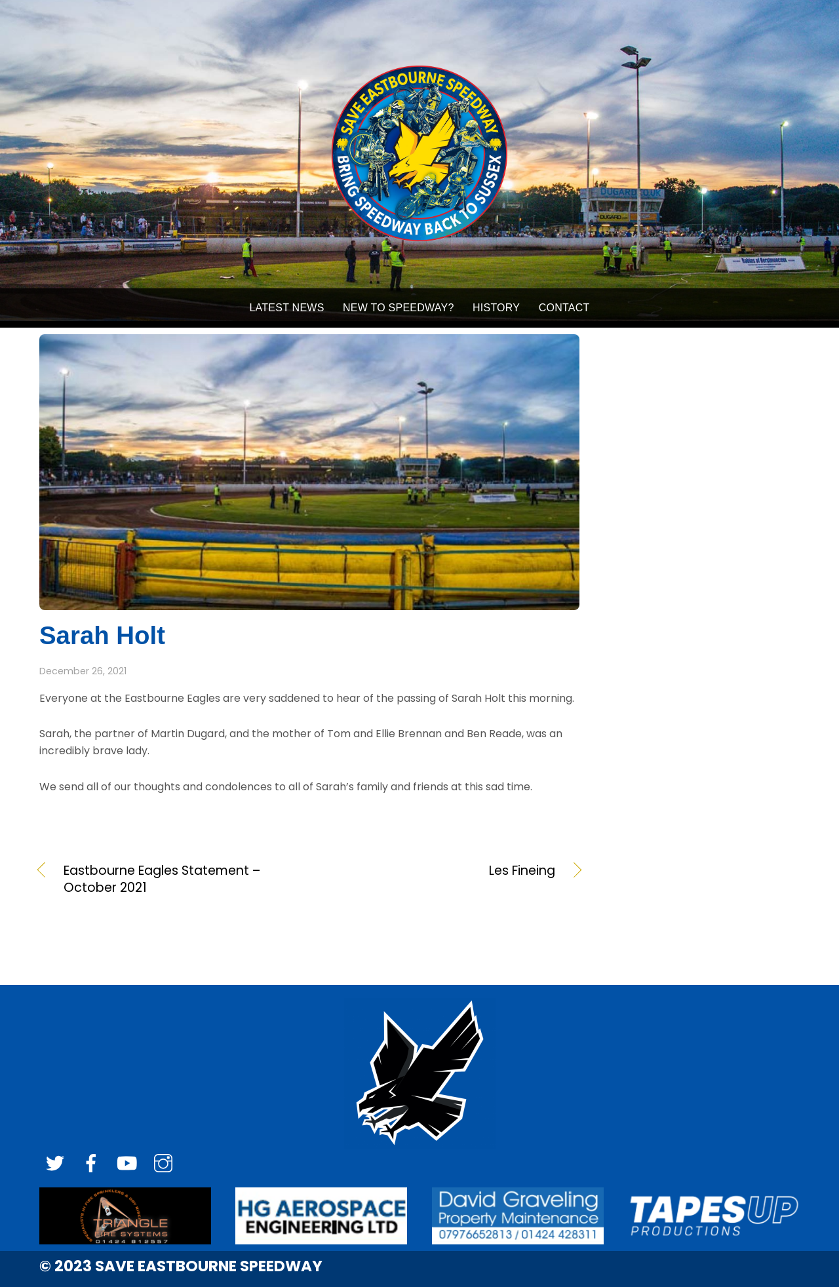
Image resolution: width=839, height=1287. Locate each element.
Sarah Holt (102, 635)
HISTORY (496, 307)
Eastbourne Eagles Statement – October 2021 (162, 879)
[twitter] (55, 1164)
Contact (564, 307)
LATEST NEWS (286, 307)
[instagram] (163, 1164)
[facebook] (91, 1164)
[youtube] (127, 1164)
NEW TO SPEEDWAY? (398, 307)
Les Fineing (440, 870)
